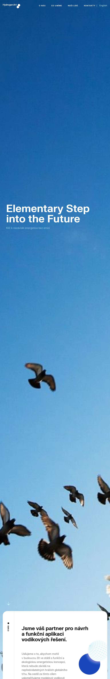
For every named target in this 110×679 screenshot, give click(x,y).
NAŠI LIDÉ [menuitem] (73, 6)
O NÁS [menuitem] (42, 6)
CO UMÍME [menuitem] (56, 6)
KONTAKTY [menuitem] (90, 6)
